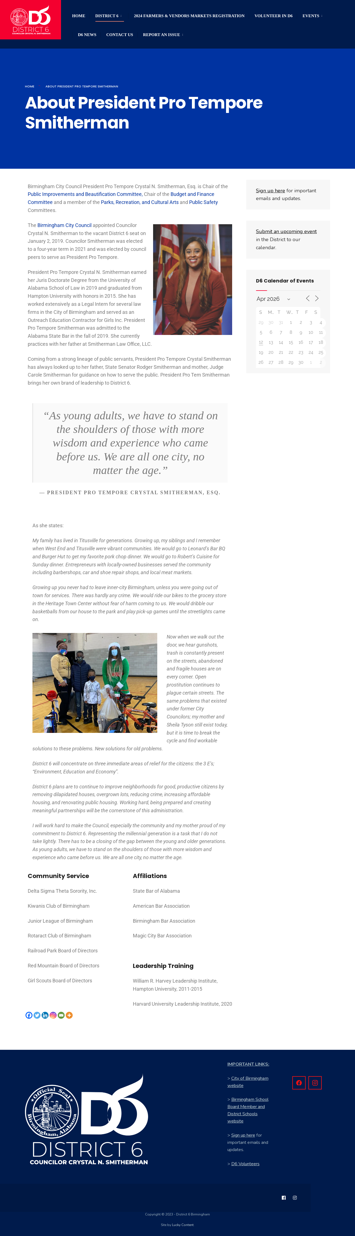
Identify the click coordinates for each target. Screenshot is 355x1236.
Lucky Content (183, 1225)
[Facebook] (29, 1015)
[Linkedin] (45, 1015)
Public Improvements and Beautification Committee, (85, 194)
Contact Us (119, 34)
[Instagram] (53, 1015)
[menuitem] (109, 15)
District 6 (107, 16)
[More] (69, 1015)
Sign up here (243, 1135)
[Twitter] (37, 1015)
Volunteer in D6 (274, 16)
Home (78, 16)
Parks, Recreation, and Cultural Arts (140, 202)
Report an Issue (161, 34)
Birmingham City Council (64, 225)
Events (311, 16)
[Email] (61, 1015)
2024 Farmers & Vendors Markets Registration (189, 16)
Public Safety (203, 202)
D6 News (87, 34)
